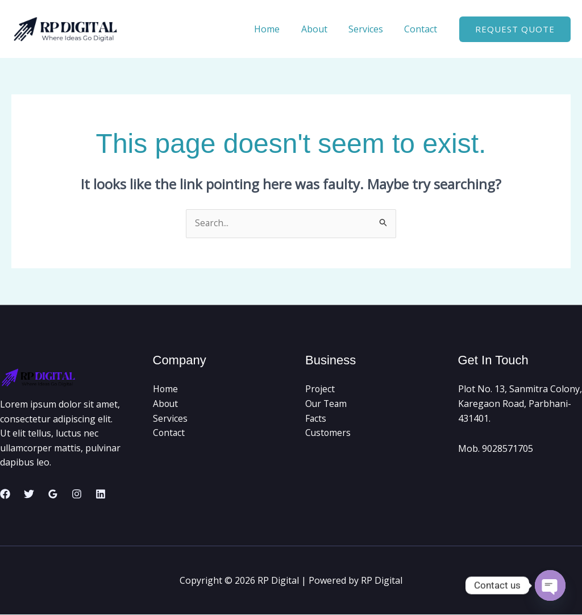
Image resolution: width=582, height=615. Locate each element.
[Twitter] (29, 494)
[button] (515, 29)
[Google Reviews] (53, 494)
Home (277, 29)
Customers (328, 433)
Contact (422, 29)
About (322, 29)
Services (370, 29)
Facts (316, 418)
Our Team (326, 404)
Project (320, 389)
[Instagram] (77, 494)
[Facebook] (5, 494)
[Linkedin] (100, 494)
